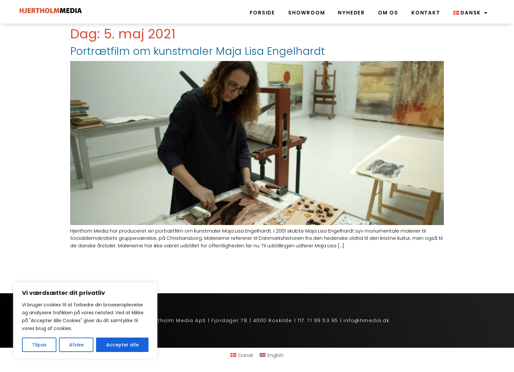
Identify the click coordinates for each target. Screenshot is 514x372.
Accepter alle (122, 344)
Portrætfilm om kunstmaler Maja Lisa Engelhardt (197, 51)
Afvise (76, 344)
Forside (262, 12)
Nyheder (351, 12)
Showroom (306, 12)
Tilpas (39, 344)
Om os (388, 12)
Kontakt (425, 12)
